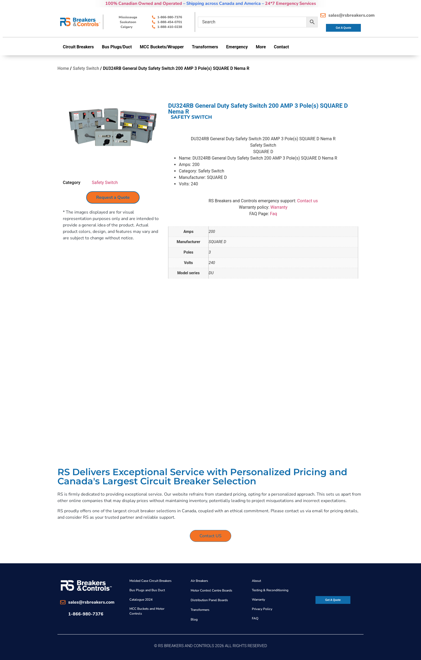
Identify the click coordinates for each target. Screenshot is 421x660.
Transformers (205, 46)
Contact (281, 46)
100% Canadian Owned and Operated (143, 3)
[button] (79, 47)
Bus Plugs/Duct (117, 46)
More (261, 46)
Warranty (279, 207)
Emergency (237, 46)
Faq (273, 213)
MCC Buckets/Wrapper (162, 46)
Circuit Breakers (78, 46)
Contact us (307, 200)
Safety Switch (86, 68)
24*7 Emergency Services (290, 3)
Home (63, 68)
